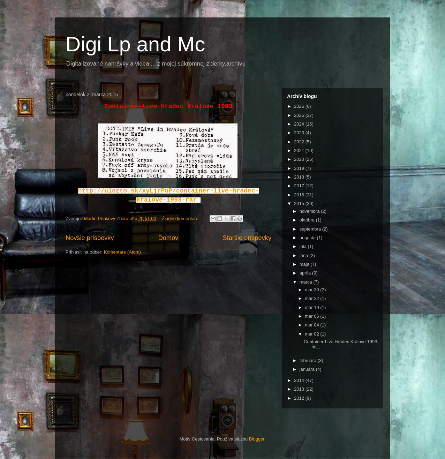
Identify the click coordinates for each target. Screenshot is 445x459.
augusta (308, 237)
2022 (300, 141)
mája (305, 264)
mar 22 (312, 298)
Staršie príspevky (247, 237)
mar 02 (312, 334)
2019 (300, 168)
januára (308, 369)
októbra (308, 220)
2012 (300, 398)
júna (304, 255)
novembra (310, 211)
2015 (300, 203)
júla (304, 246)
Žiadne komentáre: (181, 218)
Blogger (256, 439)
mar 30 (312, 289)
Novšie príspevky (90, 237)
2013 (300, 389)
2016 (300, 194)
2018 (300, 177)
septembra (311, 229)
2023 (300, 132)
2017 (300, 185)
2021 (300, 150)
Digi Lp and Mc (135, 44)
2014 (300, 380)
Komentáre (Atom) (122, 252)
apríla (306, 273)
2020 (300, 159)
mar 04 (312, 325)
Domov (168, 237)
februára (309, 360)
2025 (300, 115)
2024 (300, 124)
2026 (300, 106)
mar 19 (312, 307)
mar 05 (312, 316)
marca (307, 282)
